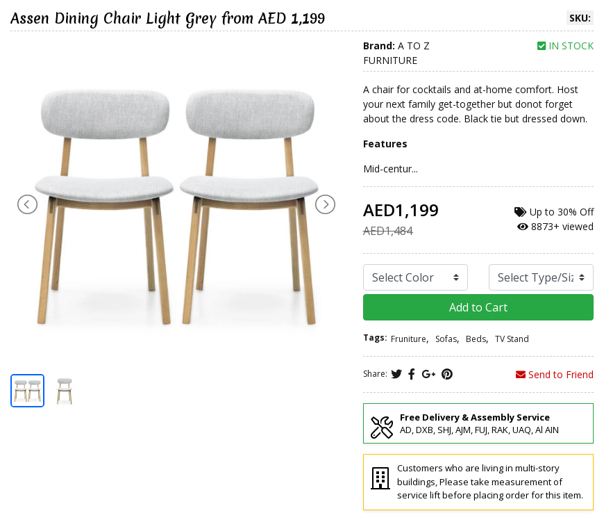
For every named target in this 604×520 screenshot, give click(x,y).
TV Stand (512, 339)
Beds (476, 339)
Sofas (446, 339)
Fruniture (408, 339)
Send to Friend (555, 374)
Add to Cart (478, 307)
